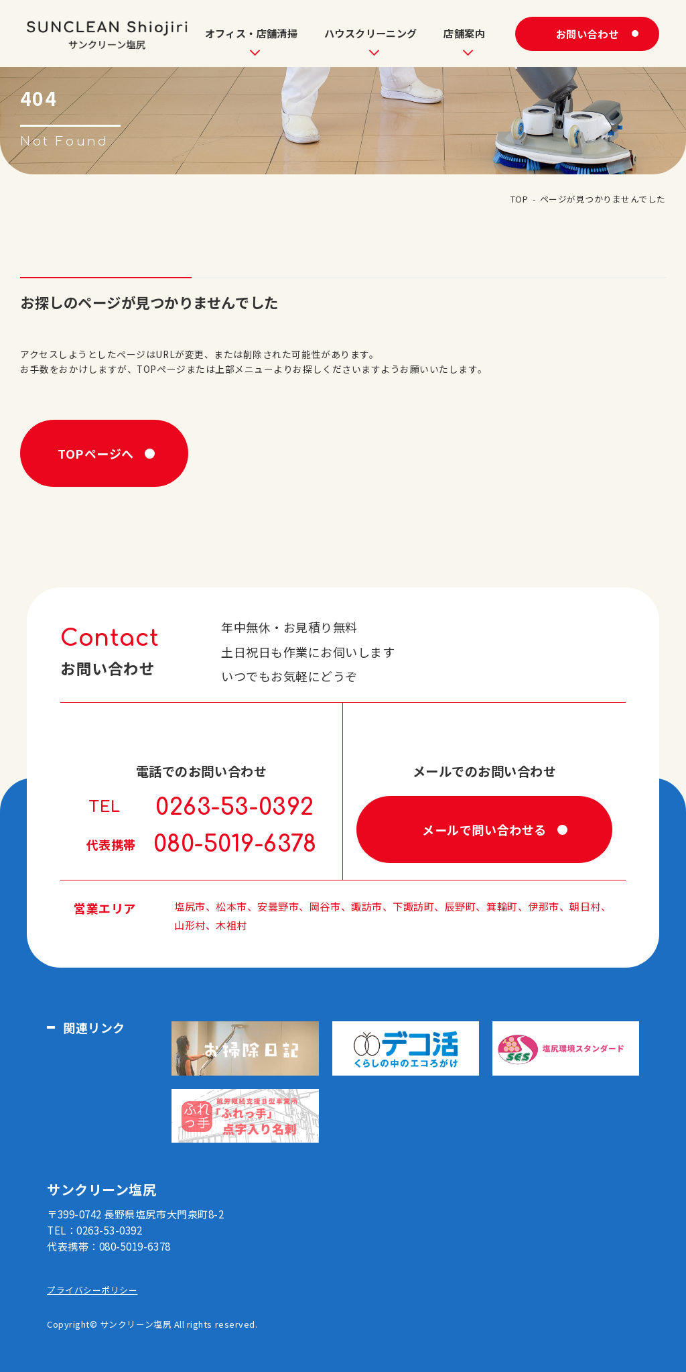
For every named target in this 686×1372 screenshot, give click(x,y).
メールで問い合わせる (484, 829)
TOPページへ (96, 453)
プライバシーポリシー (92, 1289)
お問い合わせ (587, 33)
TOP (519, 198)
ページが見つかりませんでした (603, 198)
